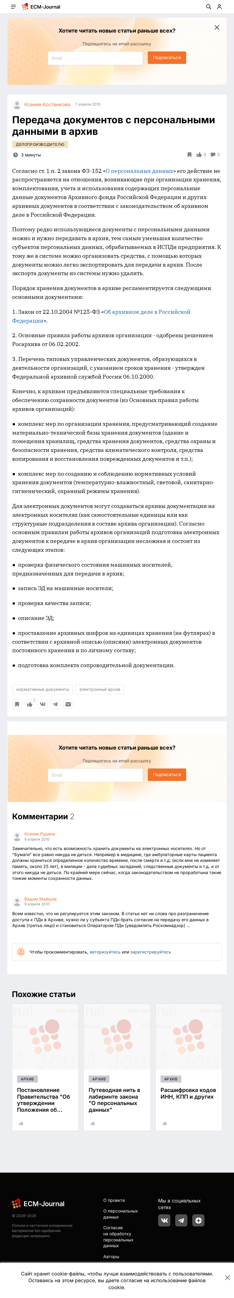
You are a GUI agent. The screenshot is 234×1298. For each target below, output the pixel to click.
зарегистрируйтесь (150, 951)
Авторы (111, 1256)
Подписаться (167, 57)
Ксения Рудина (39, 833)
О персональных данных (139, 170)
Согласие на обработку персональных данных (118, 1236)
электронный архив (99, 689)
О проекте (114, 1200)
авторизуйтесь (105, 951)
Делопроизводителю (40, 144)
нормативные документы (42, 689)
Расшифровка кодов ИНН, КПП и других (188, 1093)
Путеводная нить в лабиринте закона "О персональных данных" (114, 1100)
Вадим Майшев (40, 898)
